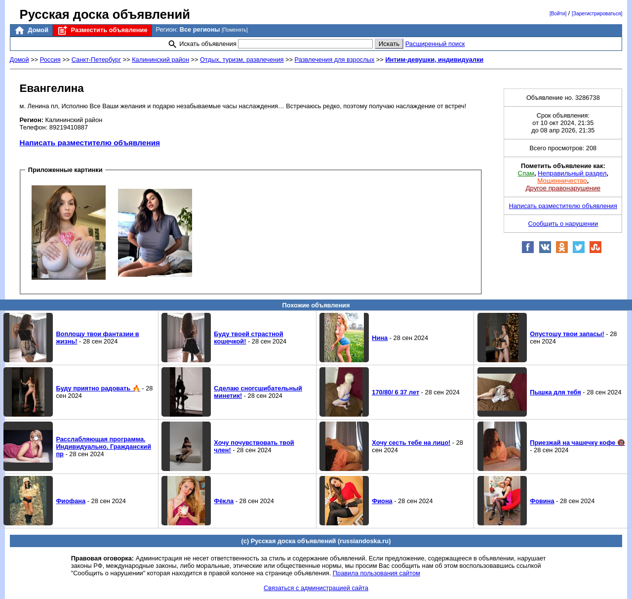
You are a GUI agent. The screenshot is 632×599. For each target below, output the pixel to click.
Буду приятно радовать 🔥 (98, 388)
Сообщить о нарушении (563, 223)
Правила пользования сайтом (376, 573)
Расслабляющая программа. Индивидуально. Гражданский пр (103, 446)
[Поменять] (235, 30)
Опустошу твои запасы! (567, 334)
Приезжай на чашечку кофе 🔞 (577, 442)
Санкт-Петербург (96, 59)
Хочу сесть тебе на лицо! (411, 442)
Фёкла (224, 501)
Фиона (382, 501)
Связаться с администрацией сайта (316, 588)
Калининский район (160, 59)
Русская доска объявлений (105, 14)
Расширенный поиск (435, 43)
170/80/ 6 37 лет (395, 392)
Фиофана (70, 501)
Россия (50, 59)
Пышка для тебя (555, 392)
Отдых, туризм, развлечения (241, 59)
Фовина (542, 501)
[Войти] (558, 13)
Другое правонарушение (563, 188)
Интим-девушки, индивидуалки (434, 59)
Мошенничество (562, 180)
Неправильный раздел (572, 173)
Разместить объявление (102, 30)
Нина (380, 338)
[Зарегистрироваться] (597, 13)
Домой (31, 30)
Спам (526, 173)
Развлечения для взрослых (335, 59)
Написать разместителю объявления (90, 142)
